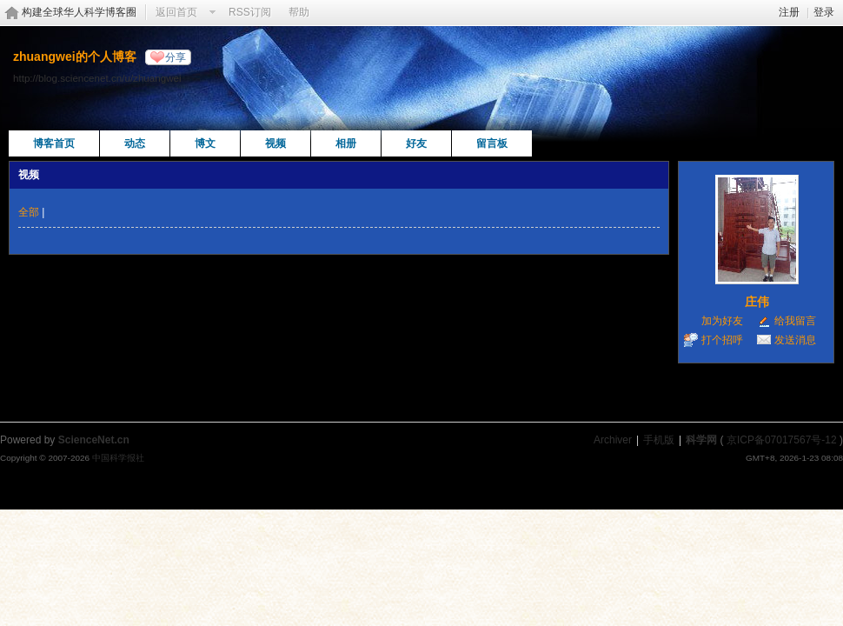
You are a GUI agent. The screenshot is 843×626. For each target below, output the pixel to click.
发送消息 (795, 340)
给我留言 (795, 321)
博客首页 (54, 143)
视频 (275, 143)
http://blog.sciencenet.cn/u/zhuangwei (97, 77)
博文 (205, 143)
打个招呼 (722, 340)
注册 (789, 12)
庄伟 (757, 302)
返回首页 (176, 12)
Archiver (613, 440)
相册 (345, 143)
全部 (28, 212)
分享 (175, 57)
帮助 (299, 12)
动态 (134, 143)
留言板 (492, 143)
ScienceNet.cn (93, 440)
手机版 (658, 440)
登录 (823, 12)
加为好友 (722, 321)
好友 (416, 143)
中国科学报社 (118, 458)
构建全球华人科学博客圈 (79, 12)
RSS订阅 (250, 12)
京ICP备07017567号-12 (782, 440)
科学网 (701, 440)
